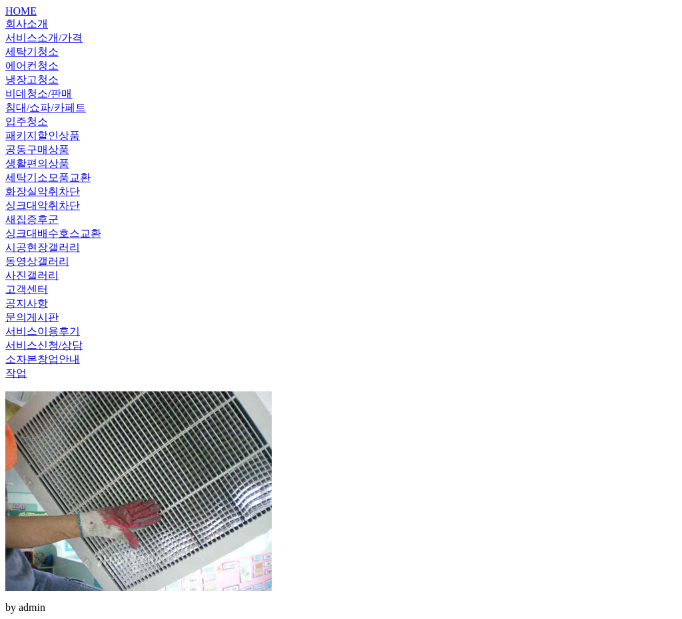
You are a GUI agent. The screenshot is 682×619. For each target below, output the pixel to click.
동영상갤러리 (37, 261)
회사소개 (26, 23)
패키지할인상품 (42, 135)
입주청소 (26, 121)
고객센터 (26, 289)
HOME (21, 11)
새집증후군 (32, 219)
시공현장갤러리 (42, 247)
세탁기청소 (32, 51)
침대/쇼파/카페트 (45, 107)
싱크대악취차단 (42, 205)
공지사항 (26, 303)
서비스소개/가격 (44, 37)
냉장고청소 (32, 79)
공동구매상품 (37, 149)
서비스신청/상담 (44, 345)
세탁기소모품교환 (48, 177)
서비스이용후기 (42, 331)
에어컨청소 (32, 65)
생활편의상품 (37, 163)
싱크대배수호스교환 (53, 233)
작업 (16, 373)
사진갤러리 (32, 275)
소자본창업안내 (42, 359)
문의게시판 (32, 317)
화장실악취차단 (42, 191)
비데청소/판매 (38, 93)
